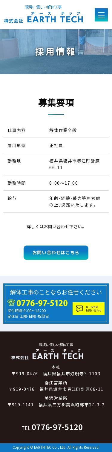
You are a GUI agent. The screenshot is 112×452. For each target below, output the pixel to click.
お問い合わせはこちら (56, 252)
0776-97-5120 (52, 426)
